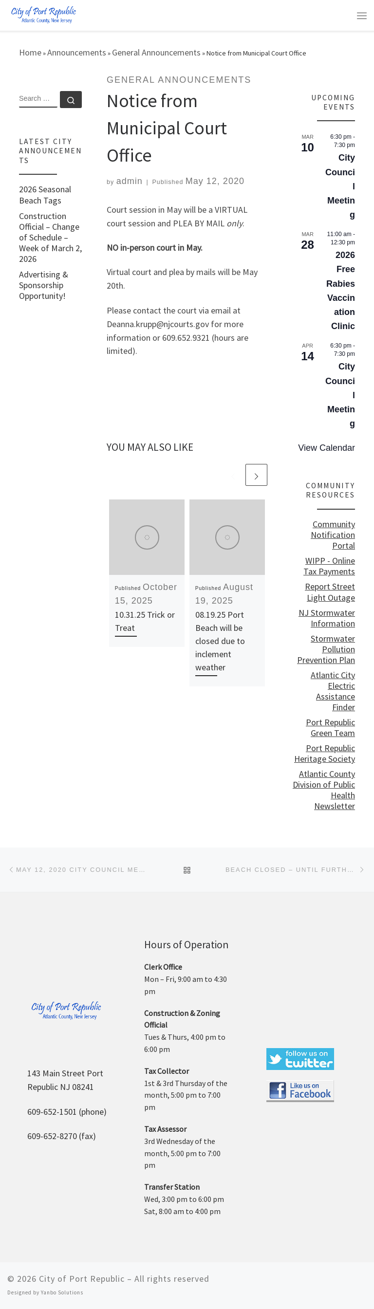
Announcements (76, 52)
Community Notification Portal (333, 535)
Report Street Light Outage (330, 592)
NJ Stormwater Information (327, 618)
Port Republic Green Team (330, 727)
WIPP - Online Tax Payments (329, 566)
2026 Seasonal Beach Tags (45, 194)
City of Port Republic (82, 1278)
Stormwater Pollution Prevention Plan (326, 649)
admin (129, 181)
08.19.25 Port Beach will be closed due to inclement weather (220, 641)
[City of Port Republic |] (43, 14)
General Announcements (156, 52)
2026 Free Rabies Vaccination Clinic (340, 290)
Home (30, 52)
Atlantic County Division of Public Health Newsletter (324, 790)
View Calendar (326, 448)
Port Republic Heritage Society (324, 753)
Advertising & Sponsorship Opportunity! (43, 285)
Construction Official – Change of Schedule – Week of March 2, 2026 (50, 237)
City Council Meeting (340, 186)
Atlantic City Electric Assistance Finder (333, 691)
